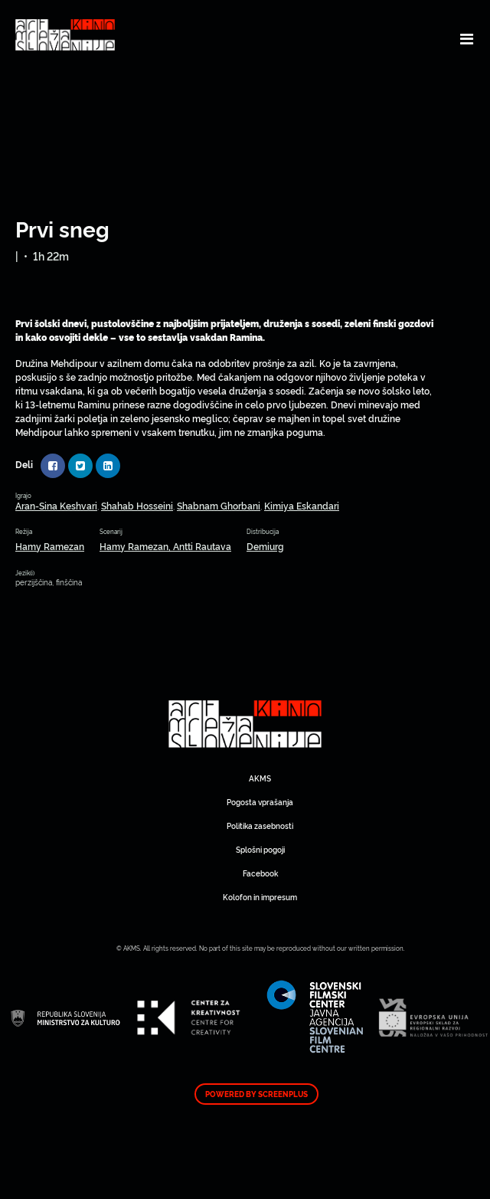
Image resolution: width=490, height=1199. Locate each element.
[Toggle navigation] (466, 38)
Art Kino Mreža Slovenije (245, 724)
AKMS (260, 778)
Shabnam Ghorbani (218, 505)
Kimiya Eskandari (301, 505)
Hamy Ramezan (49, 545)
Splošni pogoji (260, 849)
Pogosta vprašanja (260, 802)
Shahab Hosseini (137, 505)
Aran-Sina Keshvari (56, 505)
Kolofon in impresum (260, 897)
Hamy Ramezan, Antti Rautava (165, 545)
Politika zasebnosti (260, 825)
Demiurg (265, 545)
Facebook (260, 873)
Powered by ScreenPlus (256, 1094)
